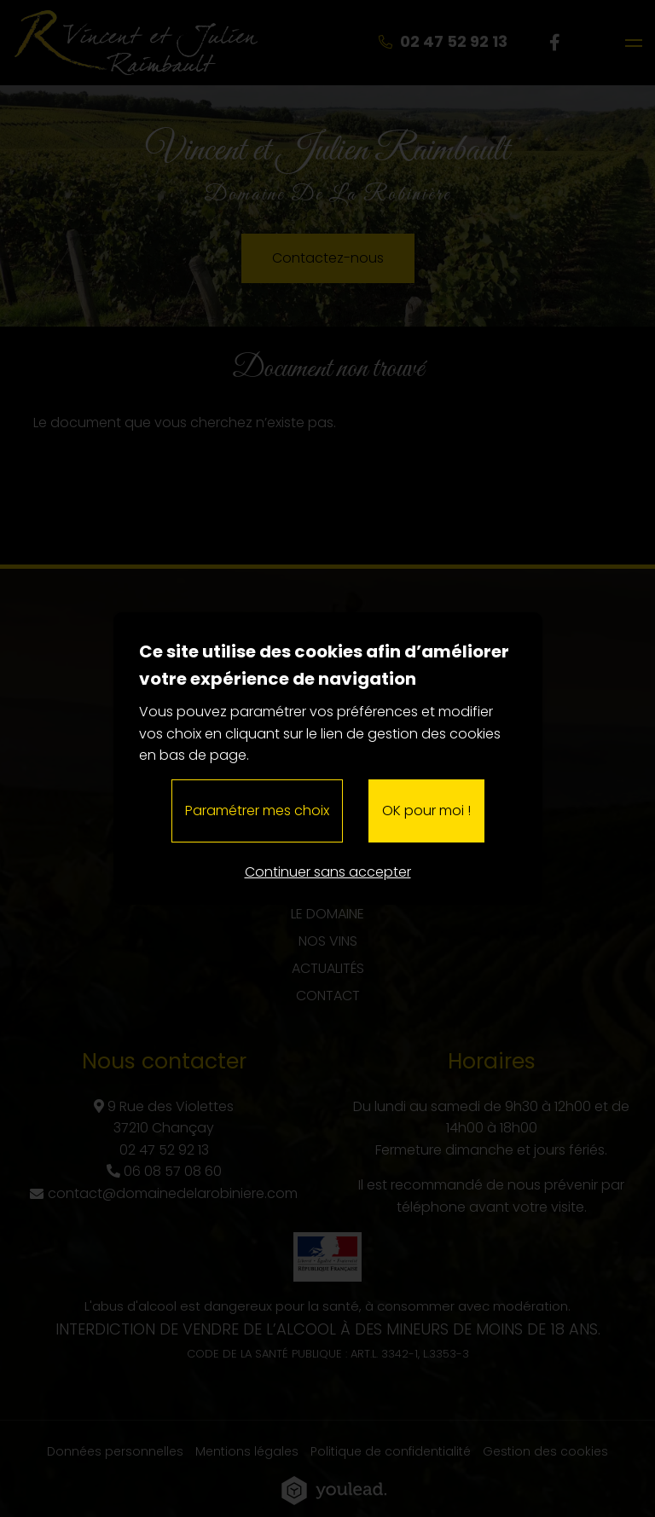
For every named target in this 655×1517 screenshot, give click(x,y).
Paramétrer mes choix (257, 810)
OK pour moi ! (426, 810)
